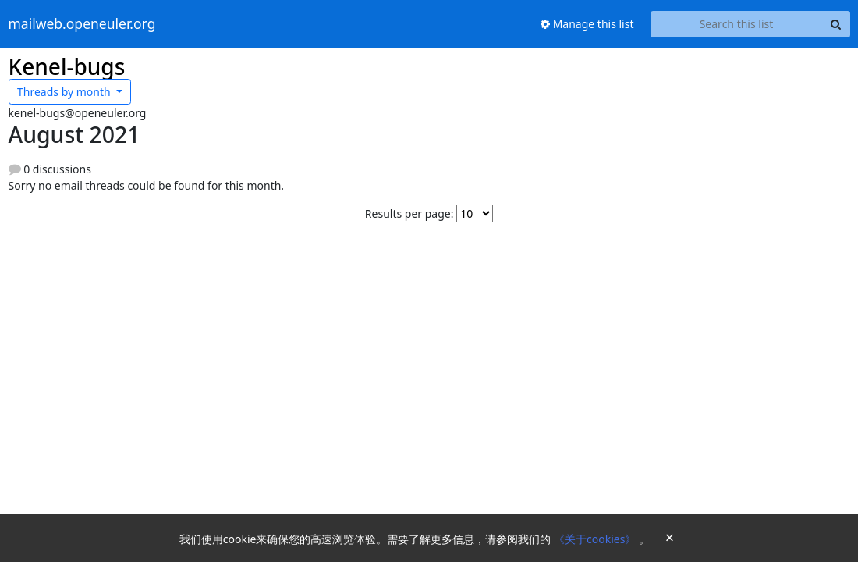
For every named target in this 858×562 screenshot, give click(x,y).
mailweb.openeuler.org (82, 24)
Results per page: (409, 213)
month (65, 91)
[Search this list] (737, 24)
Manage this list (587, 23)
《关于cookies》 (596, 539)
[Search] (836, 24)
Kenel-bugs (67, 66)
